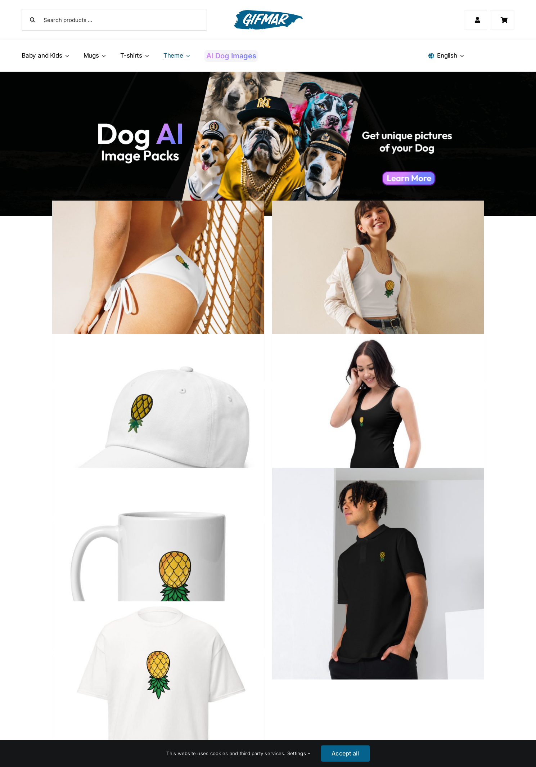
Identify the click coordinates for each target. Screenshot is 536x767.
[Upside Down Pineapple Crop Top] (378, 307)
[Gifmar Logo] (268, 13)
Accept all (345, 753)
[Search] (32, 20)
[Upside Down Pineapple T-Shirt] (158, 707)
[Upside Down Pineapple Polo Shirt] (378, 574)
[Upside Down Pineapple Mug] (158, 574)
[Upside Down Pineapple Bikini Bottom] (158, 307)
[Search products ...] (114, 20)
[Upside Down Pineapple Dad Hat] (158, 440)
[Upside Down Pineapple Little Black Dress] (378, 440)
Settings (298, 753)
